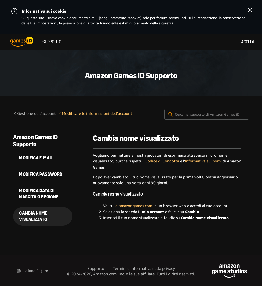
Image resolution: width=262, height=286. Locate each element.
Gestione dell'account (34, 113)
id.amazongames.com (133, 205)
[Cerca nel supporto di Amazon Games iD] (207, 114)
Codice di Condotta (162, 161)
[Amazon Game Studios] (229, 271)
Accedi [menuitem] (247, 41)
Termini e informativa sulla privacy (144, 268)
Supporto (51, 41)
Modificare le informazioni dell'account (95, 113)
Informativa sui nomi (203, 161)
